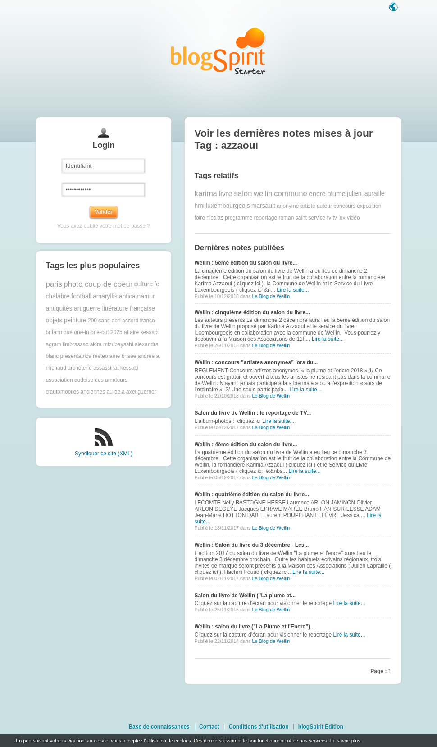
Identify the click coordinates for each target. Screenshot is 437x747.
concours (344, 206)
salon (243, 193)
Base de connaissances (158, 727)
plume (336, 193)
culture (143, 284)
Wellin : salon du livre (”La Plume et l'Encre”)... (255, 626)
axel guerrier (141, 392)
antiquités (59, 308)
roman (286, 218)
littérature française (128, 308)
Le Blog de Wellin (271, 296)
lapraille (374, 193)
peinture (75, 320)
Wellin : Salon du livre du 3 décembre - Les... (252, 545)
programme (238, 218)
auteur (324, 206)
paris (54, 284)
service (316, 218)
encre (317, 193)
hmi (200, 205)
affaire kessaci (141, 332)
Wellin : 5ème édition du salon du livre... (246, 263)
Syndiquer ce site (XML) (103, 453)
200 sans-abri (104, 320)
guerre (91, 308)
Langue (394, 7)
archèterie (79, 368)
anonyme (288, 206)
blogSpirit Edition (320, 727)
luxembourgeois (228, 205)
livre (225, 193)
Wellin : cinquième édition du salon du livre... (252, 312)
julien (354, 193)
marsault (263, 205)
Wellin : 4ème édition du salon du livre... (246, 444)
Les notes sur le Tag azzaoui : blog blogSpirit (218, 50)
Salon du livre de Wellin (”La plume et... (245, 595)
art (77, 308)
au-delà (116, 392)
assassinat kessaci (115, 368)
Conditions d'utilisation (259, 727)
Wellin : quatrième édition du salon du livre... (252, 494)
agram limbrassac (67, 344)
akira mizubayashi (111, 344)
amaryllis (105, 296)
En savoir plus (344, 740)
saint (301, 218)
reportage (265, 218)
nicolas (214, 218)
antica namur (137, 296)
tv (329, 218)
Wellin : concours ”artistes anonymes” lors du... (256, 362)
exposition (369, 206)
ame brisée (122, 356)
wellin (263, 193)
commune (290, 193)
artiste (307, 206)
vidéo (353, 218)
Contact (209, 727)
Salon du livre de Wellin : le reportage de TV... (253, 413)
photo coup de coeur (98, 284)
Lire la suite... (293, 290)
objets (54, 320)
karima (206, 193)
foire (200, 218)
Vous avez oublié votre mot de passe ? (103, 226)
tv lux (339, 218)
